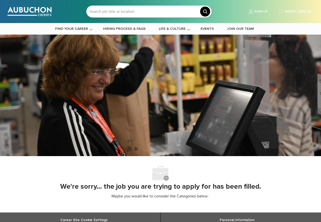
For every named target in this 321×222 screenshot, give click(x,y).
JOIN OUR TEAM (240, 29)
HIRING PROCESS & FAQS (124, 29)
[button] (205, 12)
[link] (258, 11)
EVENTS (207, 29)
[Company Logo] (30, 11)
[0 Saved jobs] (294, 11)
